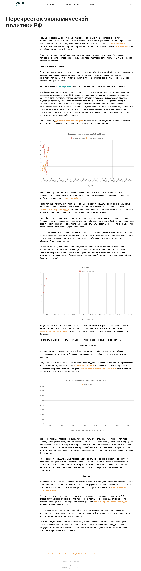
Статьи (50, 4)
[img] (10, 4)
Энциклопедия (72, 4)
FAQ (93, 554)
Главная (49, 554)
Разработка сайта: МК (70, 562)
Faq (92, 4)
